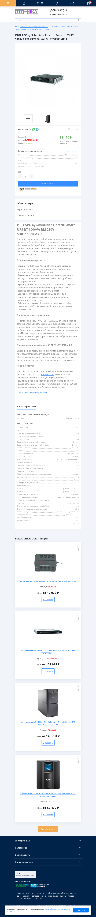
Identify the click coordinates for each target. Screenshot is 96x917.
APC (25, 137)
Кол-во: (21, 172)
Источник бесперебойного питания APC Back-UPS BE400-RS (48, 581)
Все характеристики (71, 151)
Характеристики (25, 209)
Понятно (81, 910)
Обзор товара (25, 203)
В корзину (48, 183)
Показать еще (48, 829)
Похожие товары (25, 215)
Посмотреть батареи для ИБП (32, 392)
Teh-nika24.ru (47, 374)
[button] (40, 3)
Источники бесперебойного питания (34, 27)
